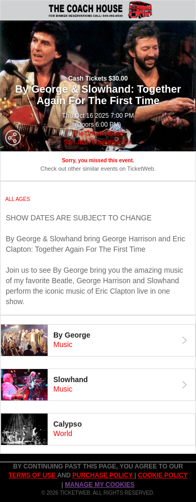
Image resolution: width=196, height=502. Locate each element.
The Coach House (98, 133)
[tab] (98, 340)
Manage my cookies (99, 484)
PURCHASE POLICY (103, 475)
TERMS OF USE (32, 475)
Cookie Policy (163, 475)
